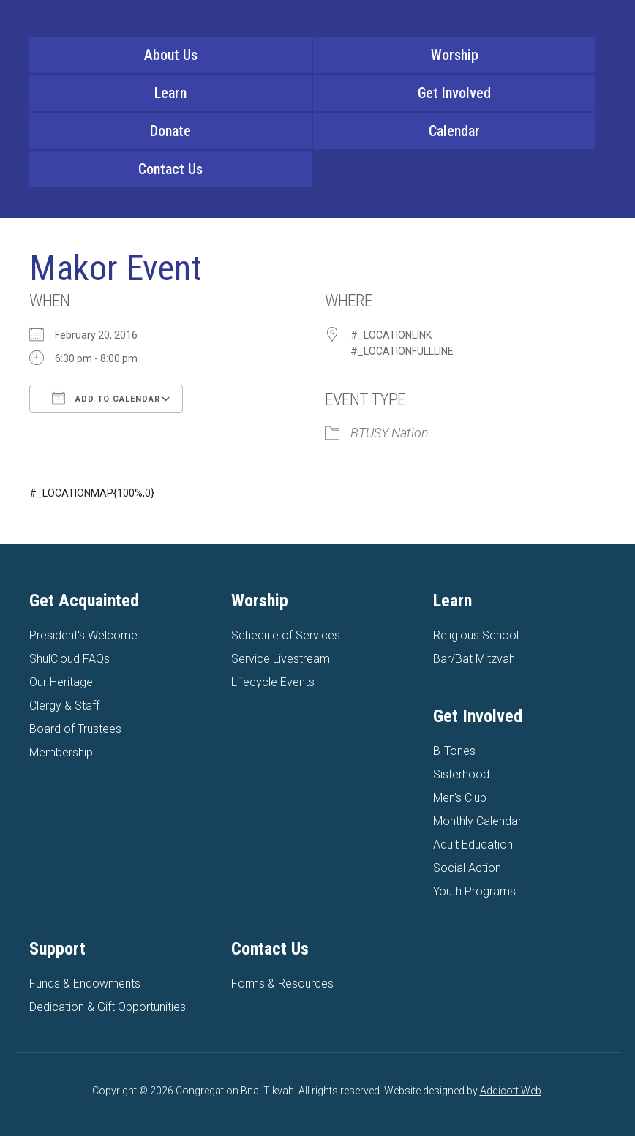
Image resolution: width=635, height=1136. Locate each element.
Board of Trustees (75, 729)
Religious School (476, 635)
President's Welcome (83, 635)
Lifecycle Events (273, 682)
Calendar (454, 131)
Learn (170, 93)
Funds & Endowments (84, 983)
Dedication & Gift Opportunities (107, 1007)
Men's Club (459, 798)
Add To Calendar (106, 398)
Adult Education (473, 844)
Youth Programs (474, 891)
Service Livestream (280, 659)
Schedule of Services (285, 635)
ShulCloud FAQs (69, 659)
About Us (171, 55)
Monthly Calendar (477, 821)
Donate (170, 131)
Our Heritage (61, 682)
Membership (61, 752)
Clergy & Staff (64, 705)
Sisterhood (461, 774)
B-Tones (454, 751)
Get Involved (454, 93)
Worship (454, 55)
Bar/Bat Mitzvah (474, 659)
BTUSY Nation (389, 432)
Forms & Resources (282, 983)
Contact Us (170, 169)
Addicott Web (510, 1090)
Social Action (467, 868)
